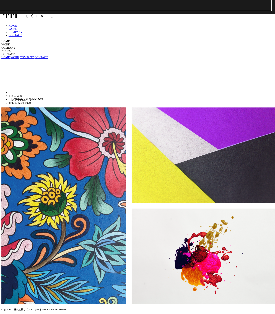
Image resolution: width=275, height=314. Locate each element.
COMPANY (16, 32)
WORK (13, 28)
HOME (13, 25)
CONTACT (15, 35)
